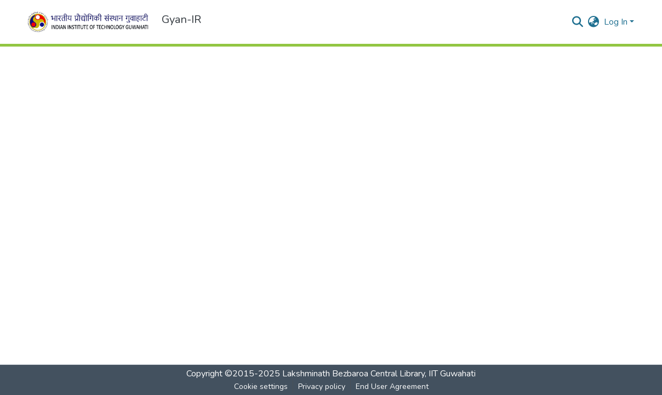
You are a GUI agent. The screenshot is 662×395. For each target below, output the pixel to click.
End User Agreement (392, 386)
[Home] (90, 22)
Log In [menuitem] (615, 22)
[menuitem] (594, 21)
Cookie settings (261, 386)
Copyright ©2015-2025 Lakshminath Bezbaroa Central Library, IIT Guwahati (331, 374)
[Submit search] (578, 21)
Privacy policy (321, 386)
